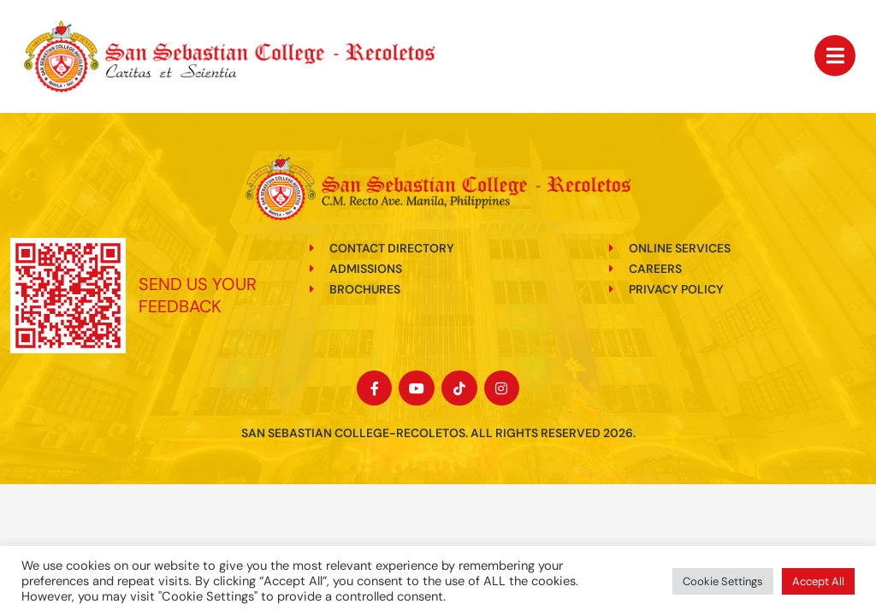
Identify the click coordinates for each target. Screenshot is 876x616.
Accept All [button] (818, 581)
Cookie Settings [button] (723, 581)
